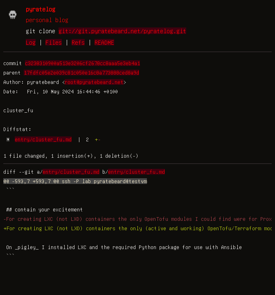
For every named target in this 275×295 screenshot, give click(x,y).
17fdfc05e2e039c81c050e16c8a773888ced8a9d (81, 72)
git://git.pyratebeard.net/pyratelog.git (122, 30)
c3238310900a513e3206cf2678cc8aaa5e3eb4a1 (82, 63)
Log (31, 42)
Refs (78, 42)
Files (53, 42)
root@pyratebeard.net (94, 82)
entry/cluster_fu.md (43, 139)
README (104, 42)
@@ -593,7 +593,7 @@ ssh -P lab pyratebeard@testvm (75, 181)
